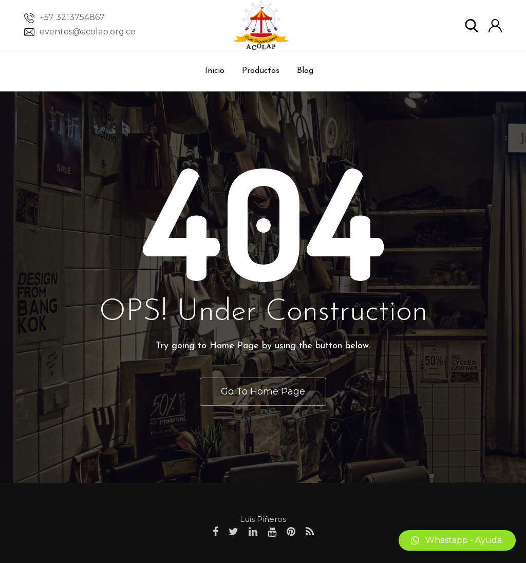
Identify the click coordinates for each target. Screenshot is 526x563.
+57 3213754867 (72, 17)
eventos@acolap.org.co (88, 31)
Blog (305, 71)
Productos (260, 71)
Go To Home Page (263, 391)
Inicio (214, 71)
